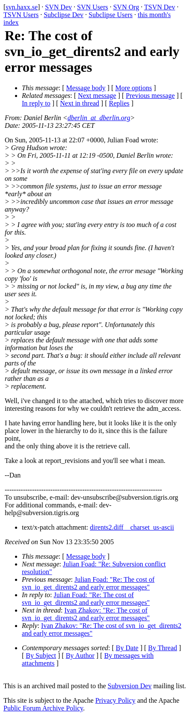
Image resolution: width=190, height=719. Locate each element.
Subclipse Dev (63, 14)
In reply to (36, 103)
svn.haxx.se (22, 7)
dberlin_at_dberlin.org (99, 117)
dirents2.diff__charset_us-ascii (132, 527)
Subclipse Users (111, 14)
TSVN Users (21, 14)
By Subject (41, 655)
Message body (86, 87)
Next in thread (79, 103)
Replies (119, 103)
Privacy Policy (115, 700)
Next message (97, 95)
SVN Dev (58, 7)
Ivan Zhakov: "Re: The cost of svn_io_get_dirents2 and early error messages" (86, 614)
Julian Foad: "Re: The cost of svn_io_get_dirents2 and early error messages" (88, 583)
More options (133, 87)
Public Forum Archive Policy (43, 708)
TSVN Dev (159, 7)
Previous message (150, 95)
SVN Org (126, 7)
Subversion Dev (130, 686)
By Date (127, 647)
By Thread (162, 647)
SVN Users (92, 7)
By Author (80, 655)
